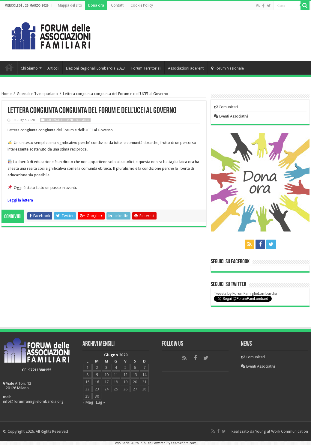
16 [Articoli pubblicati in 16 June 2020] (97, 382)
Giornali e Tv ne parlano (37, 93)
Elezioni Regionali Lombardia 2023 (95, 68)
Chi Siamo (29, 68)
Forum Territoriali (146, 68)
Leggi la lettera (20, 200)
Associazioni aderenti (186, 68)
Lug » (100, 402)
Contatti (117, 5)
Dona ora (96, 5)
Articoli (53, 68)
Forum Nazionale (227, 68)
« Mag (87, 402)
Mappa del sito (70, 5)
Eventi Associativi (231, 116)
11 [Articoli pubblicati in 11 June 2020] (116, 374)
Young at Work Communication (281, 431)
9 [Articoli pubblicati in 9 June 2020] (97, 374)
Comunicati (226, 107)
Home (9, 67)
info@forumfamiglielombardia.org (33, 401)
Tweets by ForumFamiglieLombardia (245, 293)
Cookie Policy (141, 5)
